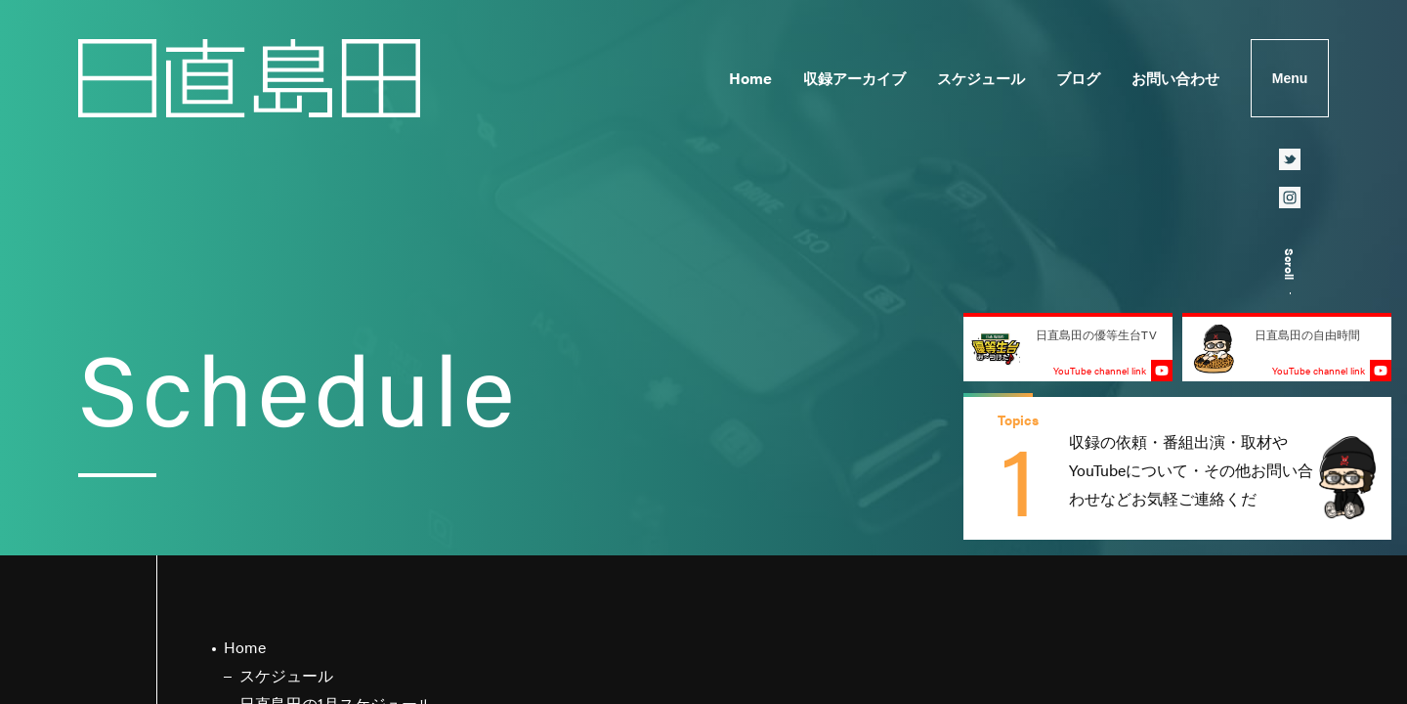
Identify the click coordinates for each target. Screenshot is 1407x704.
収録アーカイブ (854, 77)
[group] (1177, 468)
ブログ (1078, 77)
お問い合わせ (1175, 77)
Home (750, 77)
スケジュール (981, 77)
